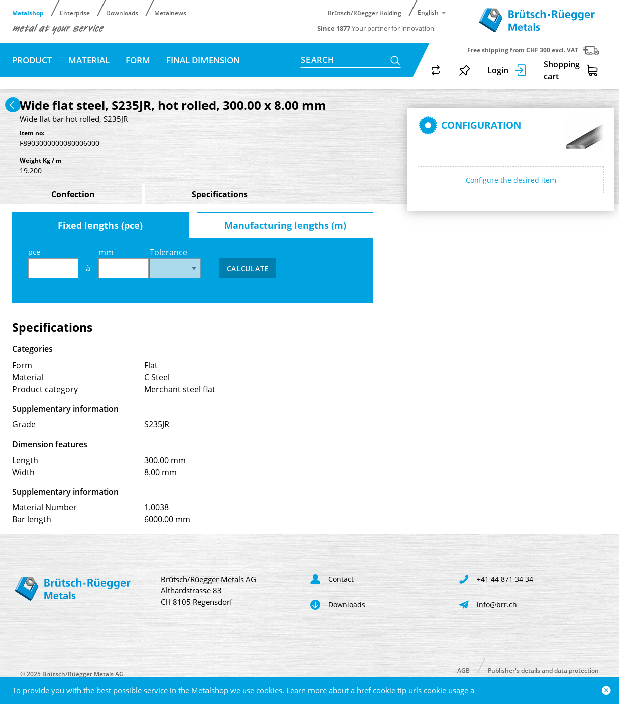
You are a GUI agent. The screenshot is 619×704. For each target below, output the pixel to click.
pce (53, 262)
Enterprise (75, 12)
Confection (73, 194)
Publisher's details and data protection (543, 670)
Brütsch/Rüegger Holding (364, 12)
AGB (463, 670)
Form (138, 60)
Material (89, 60)
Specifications (220, 194)
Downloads (122, 12)
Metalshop (28, 12)
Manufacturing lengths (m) (285, 225)
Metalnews (170, 12)
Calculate (248, 268)
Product (32, 60)
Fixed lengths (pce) (100, 225)
